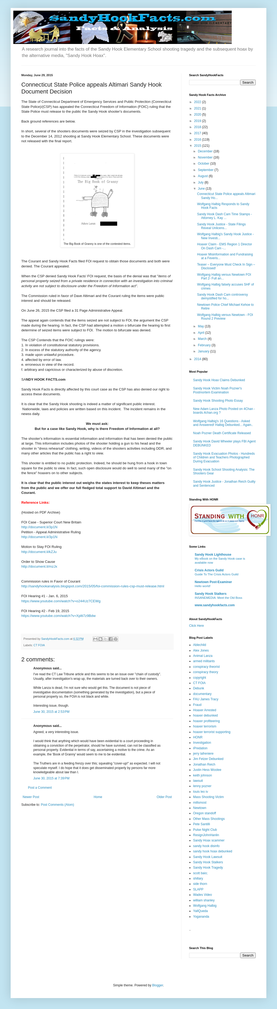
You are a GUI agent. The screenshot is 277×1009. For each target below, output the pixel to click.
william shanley (204, 900)
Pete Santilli (201, 824)
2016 (198, 139)
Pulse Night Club (205, 830)
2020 (198, 114)
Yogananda (201, 916)
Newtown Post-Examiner (213, 582)
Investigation (202, 742)
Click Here (196, 626)
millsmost (199, 802)
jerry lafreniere (203, 753)
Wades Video (202, 895)
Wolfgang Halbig (205, 906)
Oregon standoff (204, 813)
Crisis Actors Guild (209, 570)
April (201, 333)
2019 (198, 121)
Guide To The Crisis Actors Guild (216, 574)
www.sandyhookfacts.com (215, 605)
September (206, 170)
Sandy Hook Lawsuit (207, 857)
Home (98, 797)
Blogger (157, 985)
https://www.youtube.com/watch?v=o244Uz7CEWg (60, 601)
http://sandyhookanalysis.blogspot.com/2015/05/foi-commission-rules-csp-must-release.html (92, 586)
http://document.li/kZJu (39, 552)
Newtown (199, 808)
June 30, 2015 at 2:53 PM (51, 712)
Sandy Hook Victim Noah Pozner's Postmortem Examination (217, 390)
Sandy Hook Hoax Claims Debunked (219, 380)
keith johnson (202, 775)
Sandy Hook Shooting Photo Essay (218, 400)
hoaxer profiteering (206, 721)
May (201, 326)
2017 (198, 133)
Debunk (198, 688)
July (201, 182)
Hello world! (203, 586)
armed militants (204, 661)
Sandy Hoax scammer (209, 840)
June (202, 188)
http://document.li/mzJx (39, 566)
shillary (198, 878)
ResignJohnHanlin (206, 835)
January (204, 351)
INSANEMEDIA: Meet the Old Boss (218, 597)
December (206, 151)
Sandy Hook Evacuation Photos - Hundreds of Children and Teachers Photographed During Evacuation (224, 457)
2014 (198, 359)
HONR (197, 737)
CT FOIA (39, 645)
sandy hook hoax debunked (212, 851)
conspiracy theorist (206, 667)
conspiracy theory (205, 672)
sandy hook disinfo (206, 846)
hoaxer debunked (205, 715)
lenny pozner (202, 786)
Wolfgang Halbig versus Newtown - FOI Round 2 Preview (225, 316)
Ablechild (199, 645)
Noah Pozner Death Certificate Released (222, 433)
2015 (198, 146)
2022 (198, 102)
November (206, 157)
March (203, 339)
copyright (199, 678)
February (204, 345)
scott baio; (200, 873)
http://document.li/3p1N (39, 527)
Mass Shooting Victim (208, 797)
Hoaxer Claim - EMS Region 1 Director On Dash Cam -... (224, 246)
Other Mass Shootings (209, 819)
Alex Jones (201, 650)
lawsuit (198, 781)
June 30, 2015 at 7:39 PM (51, 778)
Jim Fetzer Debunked (208, 759)
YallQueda (200, 911)
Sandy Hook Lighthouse (213, 554)
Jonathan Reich (204, 764)
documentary (202, 694)
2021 (198, 108)
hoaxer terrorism (204, 726)
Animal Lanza (203, 656)
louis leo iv (200, 792)
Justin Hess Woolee (207, 770)
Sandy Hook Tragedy (208, 867)
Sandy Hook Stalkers (210, 594)
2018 (198, 127)
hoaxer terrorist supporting (211, 732)
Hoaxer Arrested (204, 710)
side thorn (200, 884)
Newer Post (31, 797)
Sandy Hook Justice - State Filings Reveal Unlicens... (221, 226)
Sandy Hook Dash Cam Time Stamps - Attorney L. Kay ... (224, 216)
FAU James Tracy (205, 699)
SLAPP (198, 889)
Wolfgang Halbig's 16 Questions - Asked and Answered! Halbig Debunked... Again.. (223, 423)
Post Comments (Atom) (57, 805)
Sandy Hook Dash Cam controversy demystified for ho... (222, 296)
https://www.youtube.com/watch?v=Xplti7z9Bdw (58, 616)
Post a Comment (40, 788)
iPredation (200, 748)
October (204, 163)
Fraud (197, 705)
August (203, 176)
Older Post (164, 797)
